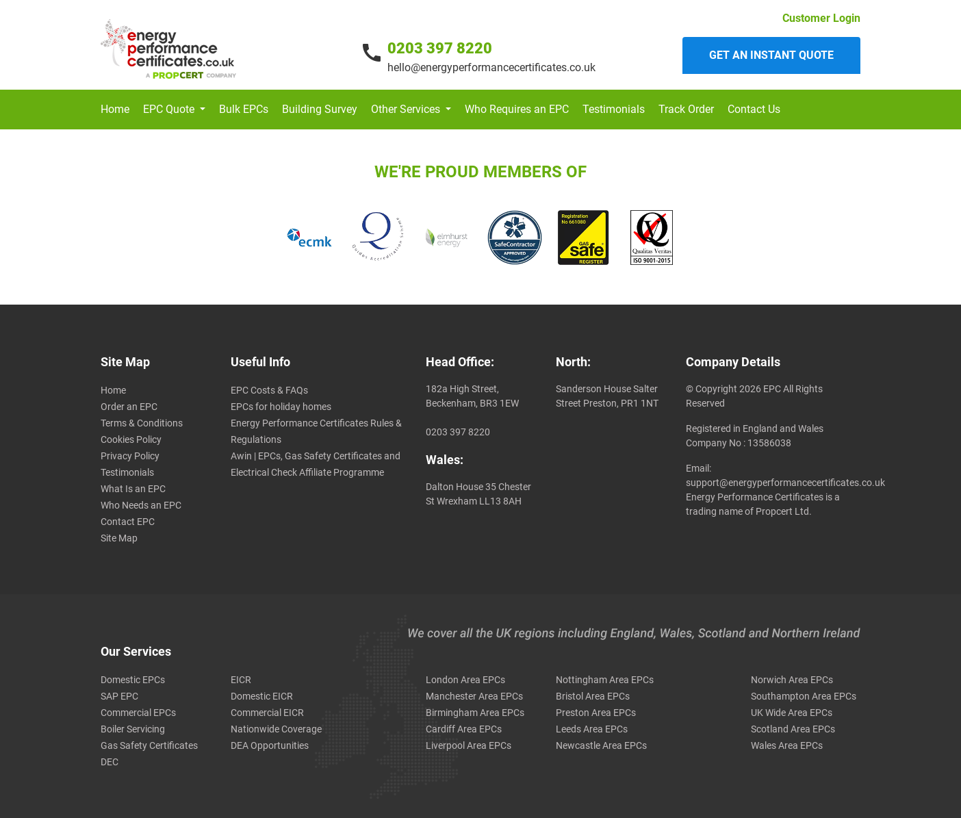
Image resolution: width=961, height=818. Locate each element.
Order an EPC (129, 406)
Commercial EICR (267, 712)
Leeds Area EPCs (592, 729)
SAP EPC (119, 696)
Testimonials (613, 109)
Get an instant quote (771, 55)
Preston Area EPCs (596, 712)
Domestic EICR (262, 696)
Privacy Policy (130, 455)
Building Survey (319, 109)
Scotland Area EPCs (793, 729)
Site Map (119, 538)
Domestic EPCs (133, 679)
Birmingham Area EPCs (475, 712)
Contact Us (754, 109)
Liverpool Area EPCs (468, 745)
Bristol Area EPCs (593, 696)
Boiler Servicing (133, 729)
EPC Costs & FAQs (269, 390)
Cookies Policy (131, 439)
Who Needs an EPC (141, 505)
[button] (174, 109)
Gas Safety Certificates (149, 745)
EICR (241, 679)
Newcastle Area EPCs (601, 745)
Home (115, 109)
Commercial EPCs (138, 712)
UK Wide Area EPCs (791, 712)
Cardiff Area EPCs (464, 729)
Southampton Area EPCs (803, 696)
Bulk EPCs (243, 109)
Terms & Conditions (142, 423)
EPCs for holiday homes (281, 406)
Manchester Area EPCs (474, 696)
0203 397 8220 (439, 48)
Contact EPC (128, 521)
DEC (109, 761)
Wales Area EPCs (787, 745)
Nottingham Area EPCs (605, 679)
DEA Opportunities (270, 745)
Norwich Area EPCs (792, 679)
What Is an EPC (133, 488)
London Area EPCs (465, 679)
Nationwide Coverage (276, 729)
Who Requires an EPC (517, 109)
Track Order (686, 109)
